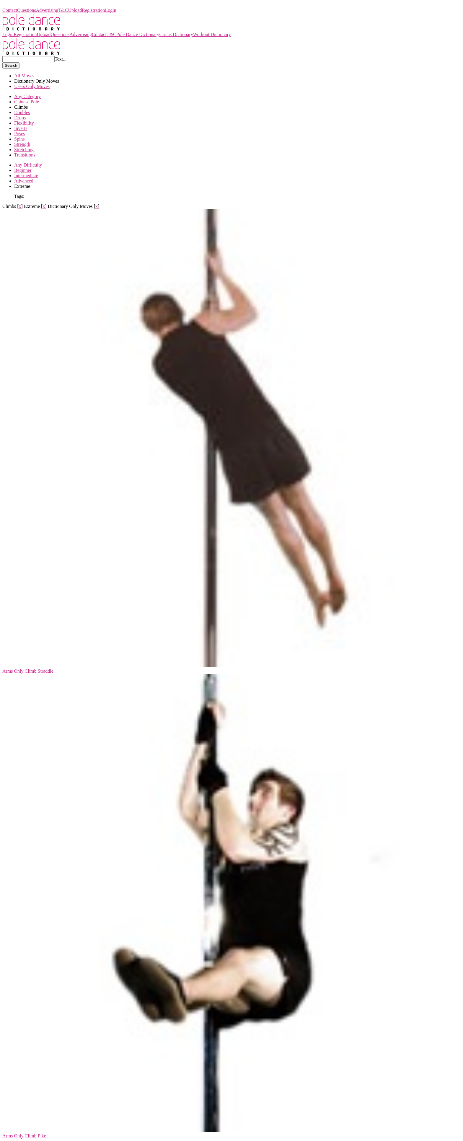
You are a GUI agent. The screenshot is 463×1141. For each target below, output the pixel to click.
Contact (9, 10)
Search (11, 65)
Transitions (24, 154)
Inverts (20, 128)
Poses (19, 133)
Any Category (27, 96)
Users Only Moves (32, 86)
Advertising (47, 10)
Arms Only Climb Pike (24, 1135)
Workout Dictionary (212, 34)
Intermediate (26, 175)
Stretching (24, 149)
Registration (93, 10)
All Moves (24, 75)
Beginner (23, 170)
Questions (26, 10)
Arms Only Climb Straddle (27, 671)
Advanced (23, 180)
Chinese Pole (26, 101)
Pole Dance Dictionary (23, 4)
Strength (22, 144)
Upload (75, 10)
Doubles (22, 112)
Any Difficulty (28, 164)
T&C (63, 10)
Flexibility (24, 122)
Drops (20, 117)
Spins (19, 138)
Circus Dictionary (176, 34)
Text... (60, 58)
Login (110, 10)
